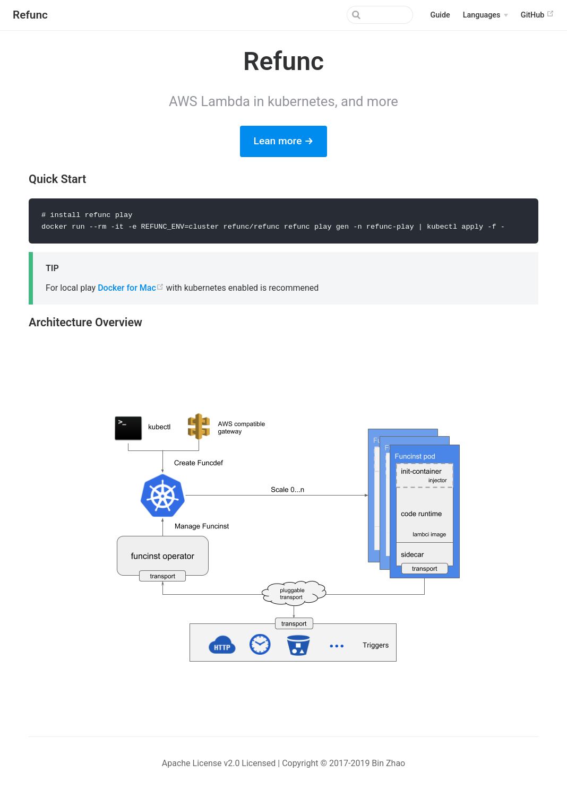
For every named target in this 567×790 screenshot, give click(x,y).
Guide (440, 15)
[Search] (359, 15)
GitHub (537, 15)
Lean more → (284, 141)
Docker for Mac (131, 288)
